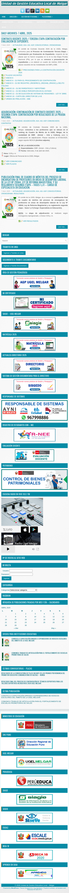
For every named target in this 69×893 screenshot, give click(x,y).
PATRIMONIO (8, 465)
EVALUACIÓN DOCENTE (57, 22)
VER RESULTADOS (30, 221)
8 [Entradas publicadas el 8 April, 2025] (15, 617)
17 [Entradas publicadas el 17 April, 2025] (35, 620)
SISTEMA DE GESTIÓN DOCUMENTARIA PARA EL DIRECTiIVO (26, 375)
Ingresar (6, 578)
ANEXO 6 (9, 78)
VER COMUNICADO (14, 161)
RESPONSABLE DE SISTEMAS (14, 396)
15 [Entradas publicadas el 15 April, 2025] (15, 620)
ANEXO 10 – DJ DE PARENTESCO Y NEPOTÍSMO (25, 88)
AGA (25, 45)
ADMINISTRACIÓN (9, 21)
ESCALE (5, 827)
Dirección (14, 16)
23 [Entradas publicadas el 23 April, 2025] (26, 622)
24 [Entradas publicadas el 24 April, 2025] (35, 622)
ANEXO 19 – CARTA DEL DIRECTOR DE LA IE (24, 96)
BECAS (4, 27)
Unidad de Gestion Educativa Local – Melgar (37, 885)
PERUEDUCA (7, 771)
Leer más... (62, 105)
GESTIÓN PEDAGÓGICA (26, 21)
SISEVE (5, 809)
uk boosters (59, 888)
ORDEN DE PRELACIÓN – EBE (18, 99)
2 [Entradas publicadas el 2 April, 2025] (25, 614)
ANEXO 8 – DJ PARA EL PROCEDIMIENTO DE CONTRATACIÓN (31, 80)
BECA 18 (6, 846)
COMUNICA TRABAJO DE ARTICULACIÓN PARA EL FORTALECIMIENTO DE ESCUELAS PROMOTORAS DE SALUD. (39, 653)
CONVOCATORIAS (41, 45)
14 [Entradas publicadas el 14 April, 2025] (6, 620)
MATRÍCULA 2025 (10, 334)
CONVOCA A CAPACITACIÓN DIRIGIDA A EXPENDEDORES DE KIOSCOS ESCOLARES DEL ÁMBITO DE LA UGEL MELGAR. (39, 639)
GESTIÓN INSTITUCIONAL (30, 16)
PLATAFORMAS (48, 16)
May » (53, 628)
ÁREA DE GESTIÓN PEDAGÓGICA (15, 272)
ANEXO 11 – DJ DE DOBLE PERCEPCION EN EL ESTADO (29, 91)
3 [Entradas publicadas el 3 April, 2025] (35, 614)
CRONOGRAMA (55, 45)
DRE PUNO (7, 734)
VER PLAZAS (11, 164)
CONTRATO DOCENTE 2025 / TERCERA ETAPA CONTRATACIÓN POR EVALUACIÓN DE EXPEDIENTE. (33, 40)
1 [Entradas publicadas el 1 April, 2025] (15, 614)
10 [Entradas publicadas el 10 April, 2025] (35, 617)
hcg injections (38, 888)
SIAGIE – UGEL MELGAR (12, 313)
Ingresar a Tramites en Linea (14, 253)
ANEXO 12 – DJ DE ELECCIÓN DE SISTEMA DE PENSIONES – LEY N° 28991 (36, 94)
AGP (32, 45)
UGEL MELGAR (8, 753)
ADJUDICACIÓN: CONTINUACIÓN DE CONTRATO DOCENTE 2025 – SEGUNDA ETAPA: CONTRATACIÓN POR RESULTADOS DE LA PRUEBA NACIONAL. (33, 114)
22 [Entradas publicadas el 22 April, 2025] (15, 622)
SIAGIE (5, 790)
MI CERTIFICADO (9, 293)
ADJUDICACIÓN (29, 121)
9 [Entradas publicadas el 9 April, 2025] (25, 617)
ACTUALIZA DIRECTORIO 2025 (14, 355)
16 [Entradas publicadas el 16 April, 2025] (26, 620)
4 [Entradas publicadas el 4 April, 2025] (44, 614)
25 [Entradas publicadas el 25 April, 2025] (44, 622)
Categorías (5, 590)
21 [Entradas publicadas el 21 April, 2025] (6, 622)
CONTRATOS (6, 123)
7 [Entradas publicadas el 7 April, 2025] (5, 617)
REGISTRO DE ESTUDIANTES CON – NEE (18, 425)
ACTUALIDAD (18, 45)
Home (3, 17)
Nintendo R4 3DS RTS (34, 889)
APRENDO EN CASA (10, 864)
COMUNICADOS (53, 121)
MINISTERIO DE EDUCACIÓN (13, 716)
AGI (28, 45)
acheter (52, 888)
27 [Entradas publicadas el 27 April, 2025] (63, 622)
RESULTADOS (19, 194)
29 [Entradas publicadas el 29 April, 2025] (15, 625)
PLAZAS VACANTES (14, 75)
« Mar (16, 628)
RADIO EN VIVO (41, 22)
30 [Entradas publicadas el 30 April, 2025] (26, 625)
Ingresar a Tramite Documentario (15, 266)
